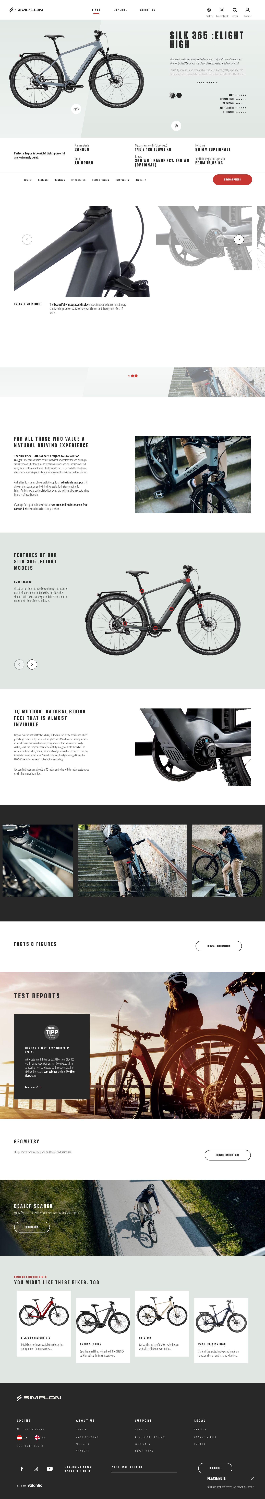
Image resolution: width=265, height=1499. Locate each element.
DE (22, 1437)
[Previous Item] (27, 239)
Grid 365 (145, 1337)
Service (141, 1429)
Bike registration (150, 1436)
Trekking (228, 103)
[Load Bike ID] (222, 10)
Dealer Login (31, 1429)
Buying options (232, 179)
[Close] (252, 1479)
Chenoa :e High (91, 1344)
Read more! (33, 1087)
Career (81, 1429)
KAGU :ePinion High (212, 1344)
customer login (30, 1445)
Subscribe (215, 1468)
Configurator (87, 1436)
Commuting (227, 99)
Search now (32, 1227)
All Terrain (227, 108)
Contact (82, 1451)
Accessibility (205, 1436)
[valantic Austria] (29, 1485)
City (231, 95)
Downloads (144, 1451)
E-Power (228, 112)
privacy (200, 1429)
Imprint (200, 1444)
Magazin (83, 1444)
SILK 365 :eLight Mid (36, 1337)
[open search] (235, 10)
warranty (143, 1444)
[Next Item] (239, 239)
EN (40, 1437)
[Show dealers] (209, 10)
